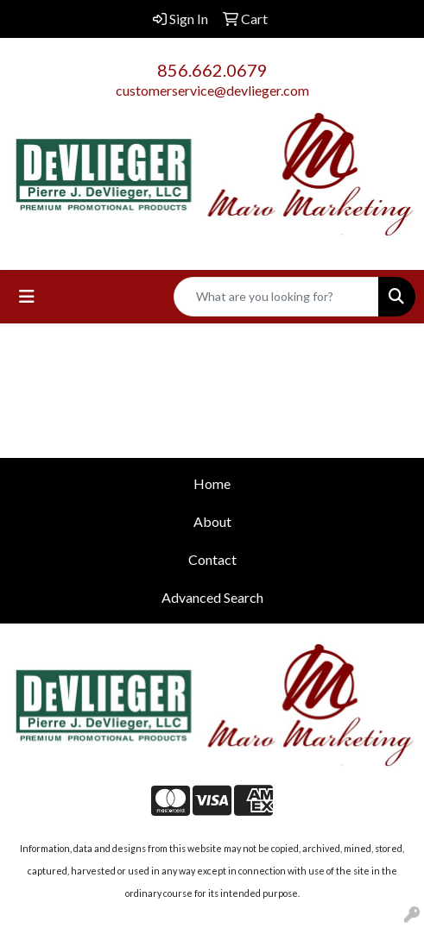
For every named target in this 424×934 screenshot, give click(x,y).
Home (212, 483)
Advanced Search (212, 597)
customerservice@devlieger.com (212, 90)
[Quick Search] (276, 297)
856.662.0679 (212, 70)
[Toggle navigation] (27, 296)
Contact (212, 559)
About (212, 521)
